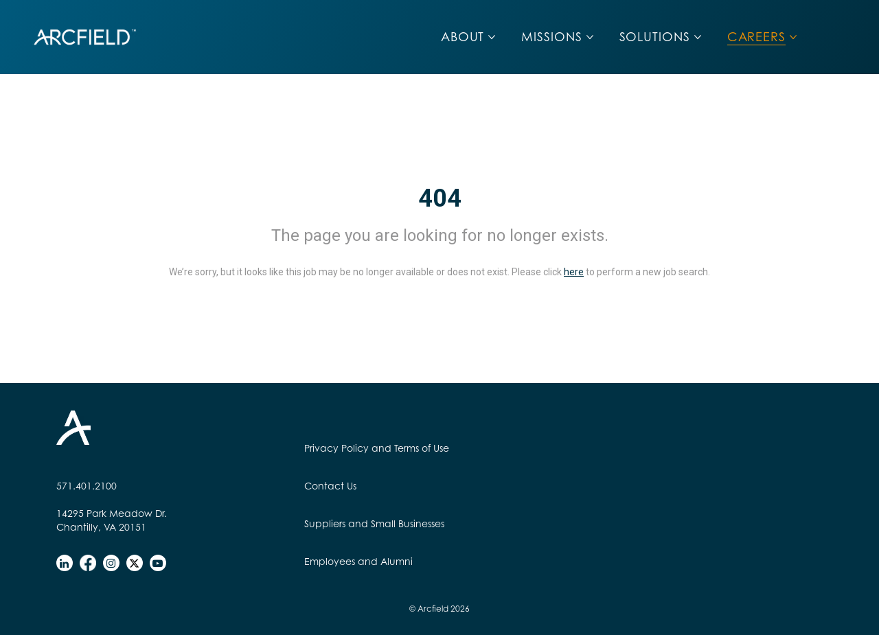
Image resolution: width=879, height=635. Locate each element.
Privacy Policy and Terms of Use (376, 448)
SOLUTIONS (654, 37)
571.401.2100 (86, 486)
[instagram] (111, 563)
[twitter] (134, 563)
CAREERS (756, 37)
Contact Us (330, 486)
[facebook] (88, 563)
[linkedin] (64, 563)
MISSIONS (551, 37)
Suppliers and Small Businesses (374, 523)
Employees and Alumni (358, 561)
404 (439, 198)
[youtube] (158, 563)
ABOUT (463, 37)
